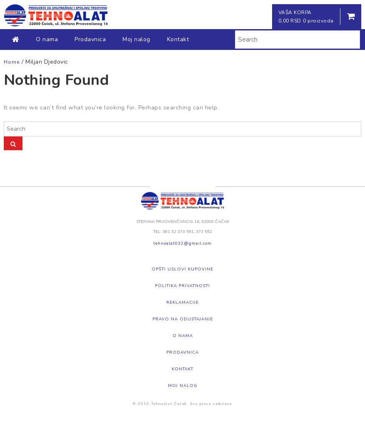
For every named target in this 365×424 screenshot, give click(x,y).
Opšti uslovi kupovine (182, 269)
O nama (47, 39)
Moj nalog (136, 39)
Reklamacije (182, 302)
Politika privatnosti (182, 286)
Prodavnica (90, 39)
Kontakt (178, 39)
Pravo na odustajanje (182, 319)
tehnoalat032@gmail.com (182, 243)
